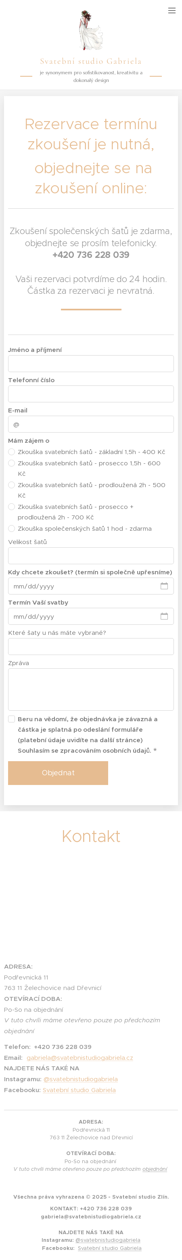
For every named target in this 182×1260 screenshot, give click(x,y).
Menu (172, 10)
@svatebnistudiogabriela (81, 1079)
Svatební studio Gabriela (79, 1089)
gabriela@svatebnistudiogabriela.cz (80, 1057)
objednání (154, 1169)
